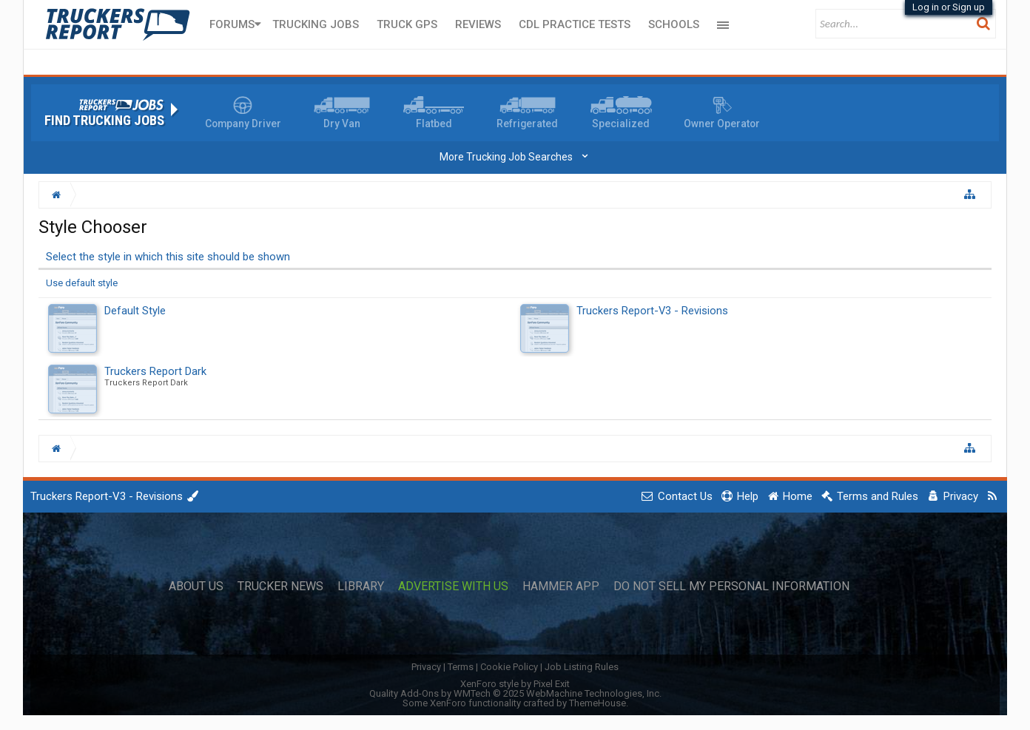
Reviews (478, 24)
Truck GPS (407, 24)
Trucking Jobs (315, 24)
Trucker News (280, 586)
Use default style (82, 282)
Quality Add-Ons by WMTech (515, 693)
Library (360, 586)
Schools (673, 24)
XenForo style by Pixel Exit (515, 683)
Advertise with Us (453, 586)
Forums (232, 24)
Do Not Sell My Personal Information (731, 586)
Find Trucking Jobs (104, 120)
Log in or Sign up (948, 7)
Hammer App (560, 586)
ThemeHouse (597, 703)
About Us (196, 586)
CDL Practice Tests (574, 24)
